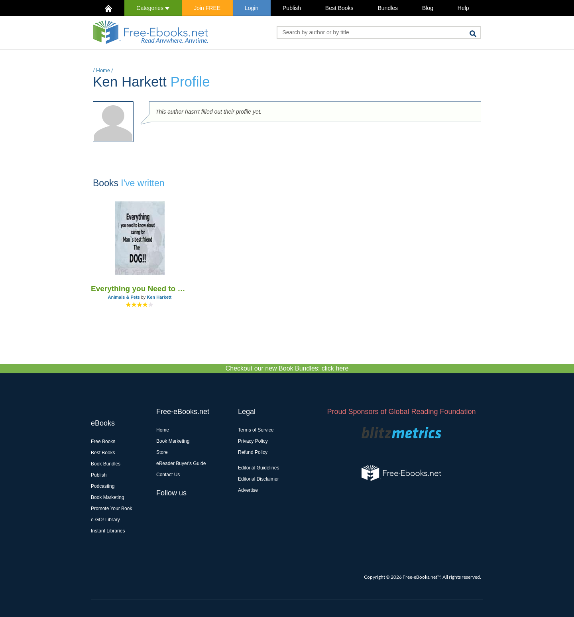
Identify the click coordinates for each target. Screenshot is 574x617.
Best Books (339, 8)
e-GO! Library (105, 519)
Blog (427, 8)
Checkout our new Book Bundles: (287, 368)
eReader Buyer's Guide (181, 463)
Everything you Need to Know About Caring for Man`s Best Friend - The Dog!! (140, 288)
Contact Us (168, 474)
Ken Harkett (159, 297)
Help (463, 8)
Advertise (248, 490)
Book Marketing (107, 497)
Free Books (103, 441)
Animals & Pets (124, 297)
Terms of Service (255, 430)
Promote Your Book (111, 508)
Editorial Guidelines (258, 468)
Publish (292, 8)
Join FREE (207, 8)
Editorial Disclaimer (258, 479)
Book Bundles (105, 464)
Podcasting (102, 486)
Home (103, 70)
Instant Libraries (108, 531)
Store (162, 452)
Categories (152, 8)
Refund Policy (252, 452)
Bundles (387, 8)
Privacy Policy (253, 441)
